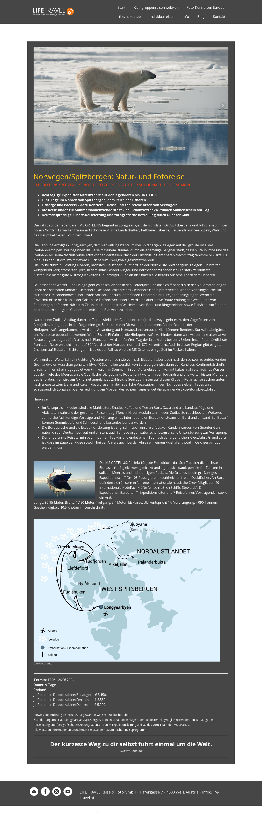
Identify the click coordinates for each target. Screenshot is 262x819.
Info (186, 16)
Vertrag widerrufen (114, 812)
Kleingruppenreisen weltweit (156, 7)
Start (121, 7)
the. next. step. (130, 16)
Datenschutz (52, 812)
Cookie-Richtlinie (73, 812)
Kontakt (219, 16)
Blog (201, 16)
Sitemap (91, 812)
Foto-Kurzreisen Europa (205, 7)
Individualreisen (162, 16)
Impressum (34, 812)
